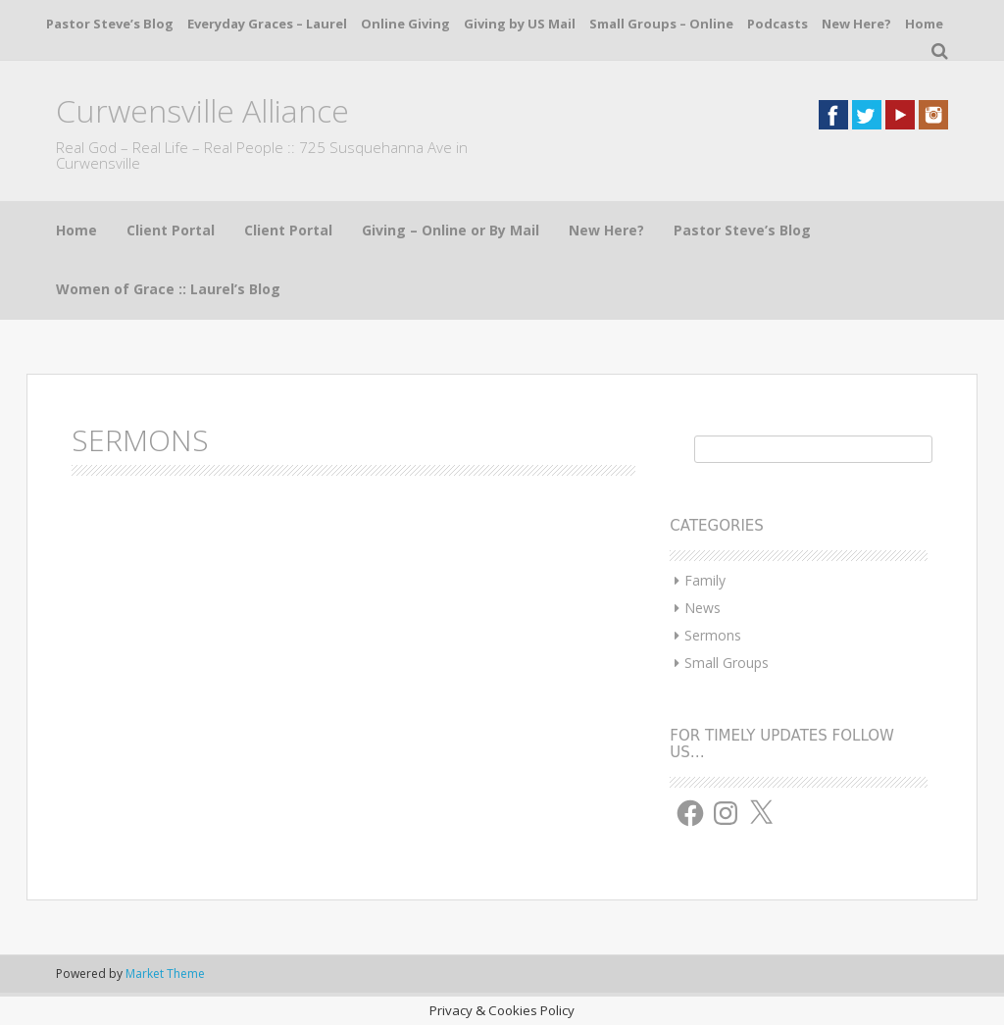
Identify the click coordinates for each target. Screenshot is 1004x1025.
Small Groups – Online (661, 23)
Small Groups (726, 662)
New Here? (856, 23)
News (702, 607)
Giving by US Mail (520, 23)
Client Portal (170, 230)
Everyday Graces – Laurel (267, 23)
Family (705, 580)
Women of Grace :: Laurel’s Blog (168, 289)
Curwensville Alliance (202, 110)
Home (924, 23)
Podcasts (777, 23)
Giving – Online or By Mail (450, 230)
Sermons (712, 635)
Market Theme (165, 973)
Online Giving (405, 23)
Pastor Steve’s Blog (110, 23)
